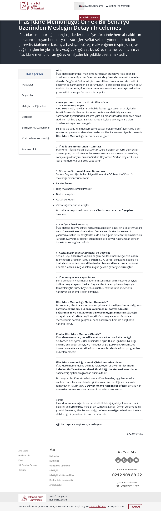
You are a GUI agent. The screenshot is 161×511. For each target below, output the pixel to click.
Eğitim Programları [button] (118, 5)
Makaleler (27, 84)
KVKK (20, 460)
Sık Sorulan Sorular (27, 465)
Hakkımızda (24, 455)
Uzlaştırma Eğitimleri (34, 106)
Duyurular (27, 95)
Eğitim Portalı (89, 17)
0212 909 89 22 (127, 475)
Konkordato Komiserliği (35, 138)
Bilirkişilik (27, 116)
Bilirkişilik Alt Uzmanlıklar (36, 127)
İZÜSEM (44, 5)
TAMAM (135, 506)
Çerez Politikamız (97, 506)
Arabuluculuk (29, 149)
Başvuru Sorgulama (91, 5)
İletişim (22, 470)
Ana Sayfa (23, 450)
